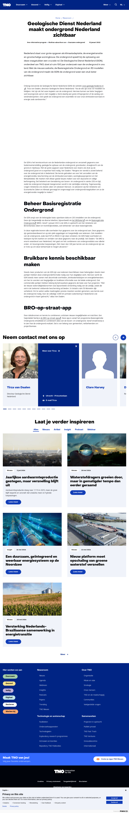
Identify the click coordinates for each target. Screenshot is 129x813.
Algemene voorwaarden (62, 787)
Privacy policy (14, 806)
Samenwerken (89, 716)
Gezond (34, 5)
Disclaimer (83, 781)
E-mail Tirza (51, 400)
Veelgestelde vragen (92, 704)
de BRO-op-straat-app (50, 318)
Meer (106, 5)
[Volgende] (123, 337)
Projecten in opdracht (93, 722)
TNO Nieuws (44, 709)
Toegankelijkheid (69, 781)
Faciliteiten (43, 722)
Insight (67, 430)
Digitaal (58, 5)
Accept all (114, 798)
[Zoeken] (116, 5)
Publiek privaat (90, 727)
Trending (43, 704)
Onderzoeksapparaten (48, 727)
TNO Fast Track (90, 731)
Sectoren (10, 704)
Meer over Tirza (49, 351)
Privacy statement (54, 781)
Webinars (43, 685)
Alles (36, 430)
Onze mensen (89, 690)
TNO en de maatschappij (94, 695)
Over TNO (87, 670)
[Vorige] (115, 337)
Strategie (87, 685)
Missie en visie (89, 680)
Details (4, 806)
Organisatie (88, 676)
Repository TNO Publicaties (50, 746)
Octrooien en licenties (48, 741)
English (6, 790)
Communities (89, 700)
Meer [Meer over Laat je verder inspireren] (62, 654)
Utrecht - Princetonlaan (56, 396)
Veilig (46, 5)
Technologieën (45, 731)
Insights (42, 690)
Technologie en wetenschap (51, 716)
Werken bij (10, 711)
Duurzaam (20, 5)
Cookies (40, 781)
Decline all (114, 802)
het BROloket (78, 220)
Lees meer (15, 502)
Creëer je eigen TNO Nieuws (112, 759)
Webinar (91, 430)
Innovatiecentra (90, 741)
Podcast (79, 430)
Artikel (57, 430)
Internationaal (90, 746)
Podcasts (43, 695)
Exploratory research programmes (53, 736)
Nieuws (46, 430)
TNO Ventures (89, 736)
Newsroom (42, 670)
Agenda (42, 680)
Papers (42, 700)
